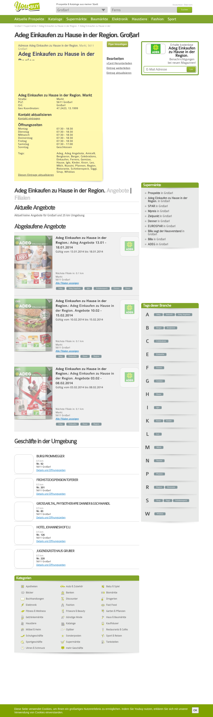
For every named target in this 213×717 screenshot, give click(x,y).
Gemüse (159, 381)
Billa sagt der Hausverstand (166, 233)
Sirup (158, 500)
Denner (159, 221)
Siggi (168, 500)
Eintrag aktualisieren (118, 72)
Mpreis (158, 211)
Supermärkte (76, 19)
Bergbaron (171, 328)
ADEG (158, 244)
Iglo (88, 288)
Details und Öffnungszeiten (51, 470)
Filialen (22, 198)
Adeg (60, 288)
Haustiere (139, 19)
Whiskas (160, 514)
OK (195, 710)
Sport (172, 19)
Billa (157, 239)
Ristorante (171, 487)
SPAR (158, 206)
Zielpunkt (160, 216)
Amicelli (169, 314)
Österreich (188, 5)
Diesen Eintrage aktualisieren (36, 174)
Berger (158, 328)
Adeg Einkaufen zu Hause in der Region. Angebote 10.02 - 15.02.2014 (85, 310)
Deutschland (177, 5)
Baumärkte (99, 19)
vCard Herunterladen (119, 63)
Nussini (159, 460)
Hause (85, 356)
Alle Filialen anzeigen (67, 283)
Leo (157, 434)
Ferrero (116, 288)
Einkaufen (73, 356)
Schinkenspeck (101, 288)
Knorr (128, 288)
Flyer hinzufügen (117, 44)
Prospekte (160, 193)
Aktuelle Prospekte (29, 19)
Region (96, 356)
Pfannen (159, 474)
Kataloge (55, 19)
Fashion (157, 19)
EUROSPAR (161, 226)
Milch (158, 447)
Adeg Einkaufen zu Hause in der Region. (58, 26)
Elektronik (120, 19)
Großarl (18, 26)
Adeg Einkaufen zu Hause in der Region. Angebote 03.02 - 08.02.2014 (85, 378)
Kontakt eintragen (29, 118)
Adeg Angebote (75, 288)
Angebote (117, 190)
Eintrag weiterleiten (118, 67)
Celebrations (161, 341)
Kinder (169, 421)
